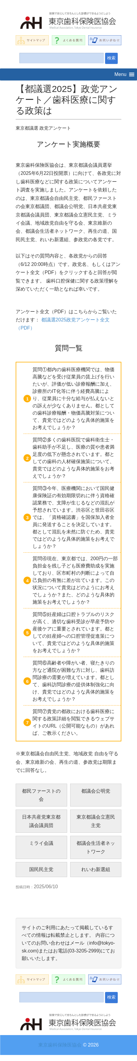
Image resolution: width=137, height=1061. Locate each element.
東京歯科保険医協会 (60, 1044)
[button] (120, 74)
